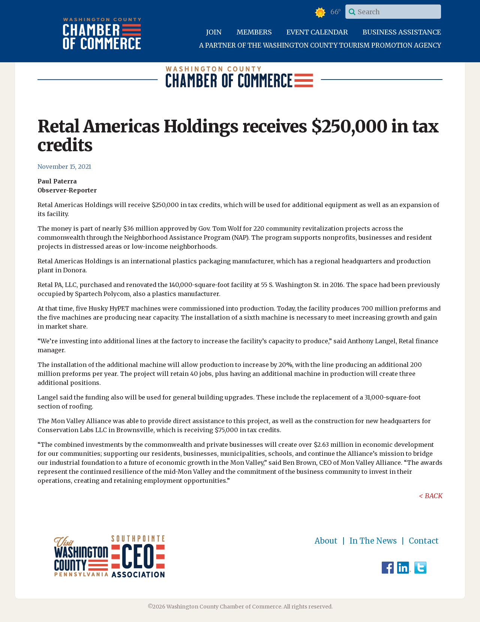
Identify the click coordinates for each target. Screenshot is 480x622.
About (326, 541)
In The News (373, 541)
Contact (424, 541)
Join (214, 32)
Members (254, 32)
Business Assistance (402, 32)
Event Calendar (317, 32)
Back (433, 495)
